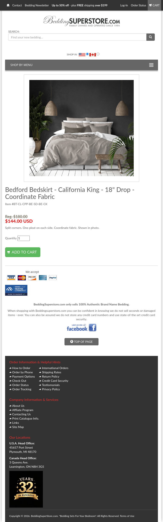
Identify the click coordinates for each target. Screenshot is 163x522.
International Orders (55, 368)
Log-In (124, 5)
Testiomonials (51, 385)
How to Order (21, 368)
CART (154, 5)
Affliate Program (22, 410)
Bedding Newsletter (37, 5)
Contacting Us (21, 414)
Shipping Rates (51, 372)
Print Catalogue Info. (25, 418)
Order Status (138, 5)
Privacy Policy (51, 389)
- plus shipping (79, 5)
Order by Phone (22, 372)
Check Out (19, 380)
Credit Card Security (55, 380)
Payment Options (23, 376)
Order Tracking (21, 389)
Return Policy (50, 376)
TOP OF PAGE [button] (81, 341)
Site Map (18, 427)
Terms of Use (127, 516)
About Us (18, 405)
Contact (17, 5)
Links (15, 422)
